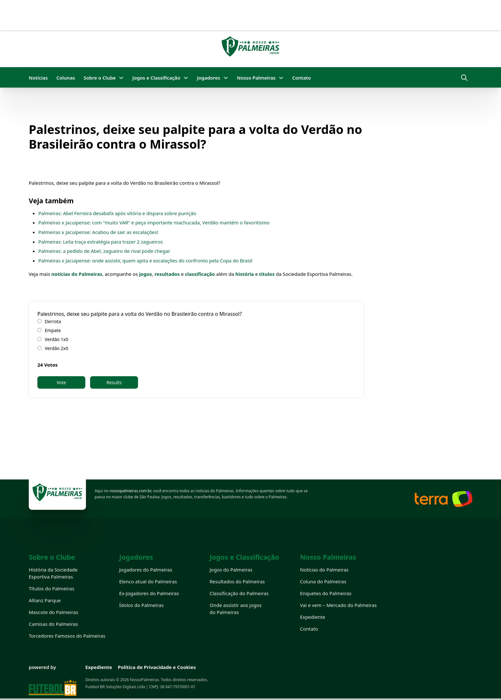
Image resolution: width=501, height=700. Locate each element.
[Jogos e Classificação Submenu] (185, 77)
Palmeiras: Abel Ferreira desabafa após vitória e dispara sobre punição (117, 213)
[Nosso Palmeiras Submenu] (281, 77)
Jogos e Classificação (156, 77)
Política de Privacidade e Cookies (157, 667)
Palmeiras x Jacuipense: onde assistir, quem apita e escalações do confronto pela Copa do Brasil (145, 260)
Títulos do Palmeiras (51, 588)
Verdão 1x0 (56, 339)
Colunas (65, 77)
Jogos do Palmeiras (231, 569)
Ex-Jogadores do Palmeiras (149, 593)
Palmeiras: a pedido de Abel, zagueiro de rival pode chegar (104, 251)
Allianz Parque (45, 600)
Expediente (312, 617)
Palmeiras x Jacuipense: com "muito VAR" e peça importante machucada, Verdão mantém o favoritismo (153, 222)
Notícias (38, 77)
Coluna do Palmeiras (323, 581)
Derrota (53, 321)
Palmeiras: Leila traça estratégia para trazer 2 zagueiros (100, 241)
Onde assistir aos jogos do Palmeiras (236, 608)
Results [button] (113, 382)
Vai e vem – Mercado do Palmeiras (338, 605)
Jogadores (208, 77)
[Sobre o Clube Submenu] (121, 77)
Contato (301, 77)
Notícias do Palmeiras (324, 569)
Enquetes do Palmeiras (325, 593)
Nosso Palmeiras (256, 77)
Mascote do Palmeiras (53, 612)
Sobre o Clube (100, 77)
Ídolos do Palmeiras (141, 605)
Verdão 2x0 (56, 348)
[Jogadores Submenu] (225, 77)
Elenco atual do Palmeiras (148, 581)
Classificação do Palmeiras (239, 593)
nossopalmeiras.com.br (130, 491)
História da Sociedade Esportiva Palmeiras (53, 573)
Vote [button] (61, 382)
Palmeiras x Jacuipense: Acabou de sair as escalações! (98, 232)
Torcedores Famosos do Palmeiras (67, 636)
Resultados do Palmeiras (237, 581)
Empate (53, 330)
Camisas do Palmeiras (53, 624)
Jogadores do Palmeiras (145, 569)
